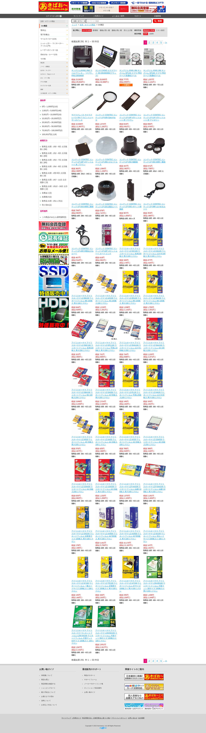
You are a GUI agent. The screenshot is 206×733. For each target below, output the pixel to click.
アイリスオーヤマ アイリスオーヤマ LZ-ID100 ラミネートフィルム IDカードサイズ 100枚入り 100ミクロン (154, 536)
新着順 (95, 30)
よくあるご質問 (118, 16)
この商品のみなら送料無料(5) (54, 217)
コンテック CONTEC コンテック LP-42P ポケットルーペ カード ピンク (106, 251)
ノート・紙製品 (45, 66)
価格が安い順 (105, 30)
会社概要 (141, 718)
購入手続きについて (48, 692)
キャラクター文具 (45, 85)
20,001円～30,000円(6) (51, 122)
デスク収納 (43, 81)
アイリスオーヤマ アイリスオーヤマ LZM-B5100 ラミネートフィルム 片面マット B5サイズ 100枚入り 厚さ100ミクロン (154, 586)
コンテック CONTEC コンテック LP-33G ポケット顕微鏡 (130, 206)
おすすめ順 (87, 30)
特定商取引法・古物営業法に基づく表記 (96, 718)
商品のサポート (89, 675)
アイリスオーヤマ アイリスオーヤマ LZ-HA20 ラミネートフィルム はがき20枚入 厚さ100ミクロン (154, 394)
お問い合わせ (132, 718)
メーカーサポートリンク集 (93, 684)
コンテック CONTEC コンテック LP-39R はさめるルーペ (154, 206)
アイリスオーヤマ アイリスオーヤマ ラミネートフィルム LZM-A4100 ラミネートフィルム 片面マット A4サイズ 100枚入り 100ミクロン (82, 636)
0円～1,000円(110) (50, 107)
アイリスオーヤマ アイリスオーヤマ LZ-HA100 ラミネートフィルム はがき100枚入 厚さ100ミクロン (154, 252)
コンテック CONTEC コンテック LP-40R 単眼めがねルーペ (82, 251)
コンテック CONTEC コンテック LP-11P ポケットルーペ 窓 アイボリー (154, 117)
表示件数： (138, 34)
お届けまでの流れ (47, 696)
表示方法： (138, 30)
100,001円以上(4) (49, 134)
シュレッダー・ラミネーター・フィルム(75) (52, 44)
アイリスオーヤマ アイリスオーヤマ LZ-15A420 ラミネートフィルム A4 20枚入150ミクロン (82, 488)
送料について (46, 701)
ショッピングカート (48, 688)
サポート (137, 16)
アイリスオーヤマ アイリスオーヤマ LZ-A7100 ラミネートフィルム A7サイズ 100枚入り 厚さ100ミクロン (130, 586)
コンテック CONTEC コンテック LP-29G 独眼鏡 (130, 160)
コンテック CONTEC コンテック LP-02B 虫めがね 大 (106, 117)
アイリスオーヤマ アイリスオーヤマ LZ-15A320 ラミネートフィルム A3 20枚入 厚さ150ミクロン (106, 488)
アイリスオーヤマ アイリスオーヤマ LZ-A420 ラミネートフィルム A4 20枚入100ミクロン (106, 441)
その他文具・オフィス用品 (48, 93)
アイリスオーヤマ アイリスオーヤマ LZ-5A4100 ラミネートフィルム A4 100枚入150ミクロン (153, 346)
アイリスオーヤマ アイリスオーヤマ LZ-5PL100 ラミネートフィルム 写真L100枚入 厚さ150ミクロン (106, 346)
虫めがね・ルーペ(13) (48, 54)
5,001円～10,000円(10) (51, 114)
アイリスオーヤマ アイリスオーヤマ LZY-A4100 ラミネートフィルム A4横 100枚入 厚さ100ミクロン (130, 488)
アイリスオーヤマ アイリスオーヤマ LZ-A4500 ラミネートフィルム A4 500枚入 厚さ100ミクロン (106, 535)
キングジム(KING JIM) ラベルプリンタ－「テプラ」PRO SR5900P (82, 73)
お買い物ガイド (89, 692)
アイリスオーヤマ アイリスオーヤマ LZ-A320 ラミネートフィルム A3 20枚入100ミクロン (130, 441)
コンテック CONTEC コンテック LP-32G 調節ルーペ (106, 205)
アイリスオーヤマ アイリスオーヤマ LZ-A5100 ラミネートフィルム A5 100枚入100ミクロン (106, 299)
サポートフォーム (90, 680)
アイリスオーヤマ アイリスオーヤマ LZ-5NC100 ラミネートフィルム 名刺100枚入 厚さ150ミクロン (82, 346)
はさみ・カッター (45, 70)
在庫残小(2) (47, 197)
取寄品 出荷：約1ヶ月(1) (52, 201)
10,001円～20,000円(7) (51, 118)
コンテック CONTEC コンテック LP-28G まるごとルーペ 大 (106, 162)
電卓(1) (43, 30)
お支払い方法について (49, 705)
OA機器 (44, 26)
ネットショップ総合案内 (93, 688)
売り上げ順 (128, 30)
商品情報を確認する (48, 684)
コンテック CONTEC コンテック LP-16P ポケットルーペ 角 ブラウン (82, 162)
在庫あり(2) (47, 193)
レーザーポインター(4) (49, 50)
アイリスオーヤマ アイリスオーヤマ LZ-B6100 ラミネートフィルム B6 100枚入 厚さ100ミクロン (82, 299)
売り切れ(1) (47, 205)
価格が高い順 (117, 30)
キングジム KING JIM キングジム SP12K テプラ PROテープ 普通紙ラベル (130, 73)
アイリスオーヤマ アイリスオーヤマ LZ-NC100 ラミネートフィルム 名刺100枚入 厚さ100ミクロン (130, 252)
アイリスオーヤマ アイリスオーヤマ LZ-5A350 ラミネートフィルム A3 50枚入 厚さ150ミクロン (106, 394)
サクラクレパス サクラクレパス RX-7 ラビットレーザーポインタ (82, 117)
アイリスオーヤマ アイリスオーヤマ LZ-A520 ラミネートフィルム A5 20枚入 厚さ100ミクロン (82, 441)
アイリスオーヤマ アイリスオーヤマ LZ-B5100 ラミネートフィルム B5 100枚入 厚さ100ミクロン (130, 299)
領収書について (46, 675)
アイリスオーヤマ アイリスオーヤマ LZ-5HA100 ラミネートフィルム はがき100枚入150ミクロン (130, 346)
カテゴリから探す (54, 16)
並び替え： (77, 30)
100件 (151, 34)
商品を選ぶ (45, 680)
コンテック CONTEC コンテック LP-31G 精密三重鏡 (82, 205)
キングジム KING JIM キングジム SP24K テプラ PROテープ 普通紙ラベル (154, 73)
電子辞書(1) (44, 35)
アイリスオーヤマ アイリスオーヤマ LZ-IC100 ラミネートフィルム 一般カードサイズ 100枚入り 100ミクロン (82, 586)
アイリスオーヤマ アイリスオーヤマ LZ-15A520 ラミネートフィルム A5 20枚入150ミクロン (154, 441)
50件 (145, 34)
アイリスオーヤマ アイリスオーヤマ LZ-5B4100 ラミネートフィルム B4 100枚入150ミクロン (82, 394)
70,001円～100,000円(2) (52, 130)
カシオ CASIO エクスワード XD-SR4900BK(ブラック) (106, 73)
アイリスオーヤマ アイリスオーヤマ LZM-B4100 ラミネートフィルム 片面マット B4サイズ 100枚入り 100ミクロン (106, 635)
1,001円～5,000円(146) (51, 110)
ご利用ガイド (98, 16)
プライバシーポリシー (119, 718)
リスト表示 (160, 30)
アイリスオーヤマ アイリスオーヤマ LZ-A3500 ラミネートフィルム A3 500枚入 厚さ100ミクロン (130, 535)
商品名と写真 (149, 30)
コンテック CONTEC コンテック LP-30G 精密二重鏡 (154, 160)
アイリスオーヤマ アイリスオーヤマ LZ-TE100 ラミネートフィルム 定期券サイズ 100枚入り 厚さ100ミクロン (106, 586)
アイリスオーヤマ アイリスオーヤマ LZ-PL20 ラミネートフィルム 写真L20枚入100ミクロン (130, 394)
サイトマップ (79, 16)
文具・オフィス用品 (47, 21)
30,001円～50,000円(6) (51, 126)
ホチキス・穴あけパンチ (47, 74)
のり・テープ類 (45, 78)
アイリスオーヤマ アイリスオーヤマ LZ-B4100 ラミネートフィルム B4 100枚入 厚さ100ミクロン (154, 299)
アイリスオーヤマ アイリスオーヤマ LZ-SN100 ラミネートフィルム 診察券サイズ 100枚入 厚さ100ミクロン (82, 536)
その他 (43, 59)
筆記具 (42, 62)
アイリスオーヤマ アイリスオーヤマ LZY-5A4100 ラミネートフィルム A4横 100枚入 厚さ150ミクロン (154, 488)
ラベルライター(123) (48, 39)
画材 (41, 89)
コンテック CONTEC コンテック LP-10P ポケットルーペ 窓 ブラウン (130, 117)
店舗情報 (157, 16)
